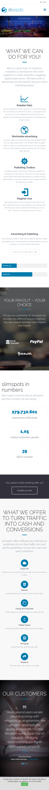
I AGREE (24, 784)
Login (43, 2)
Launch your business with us (24, 252)
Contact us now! (24, 490)
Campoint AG (33, 759)
